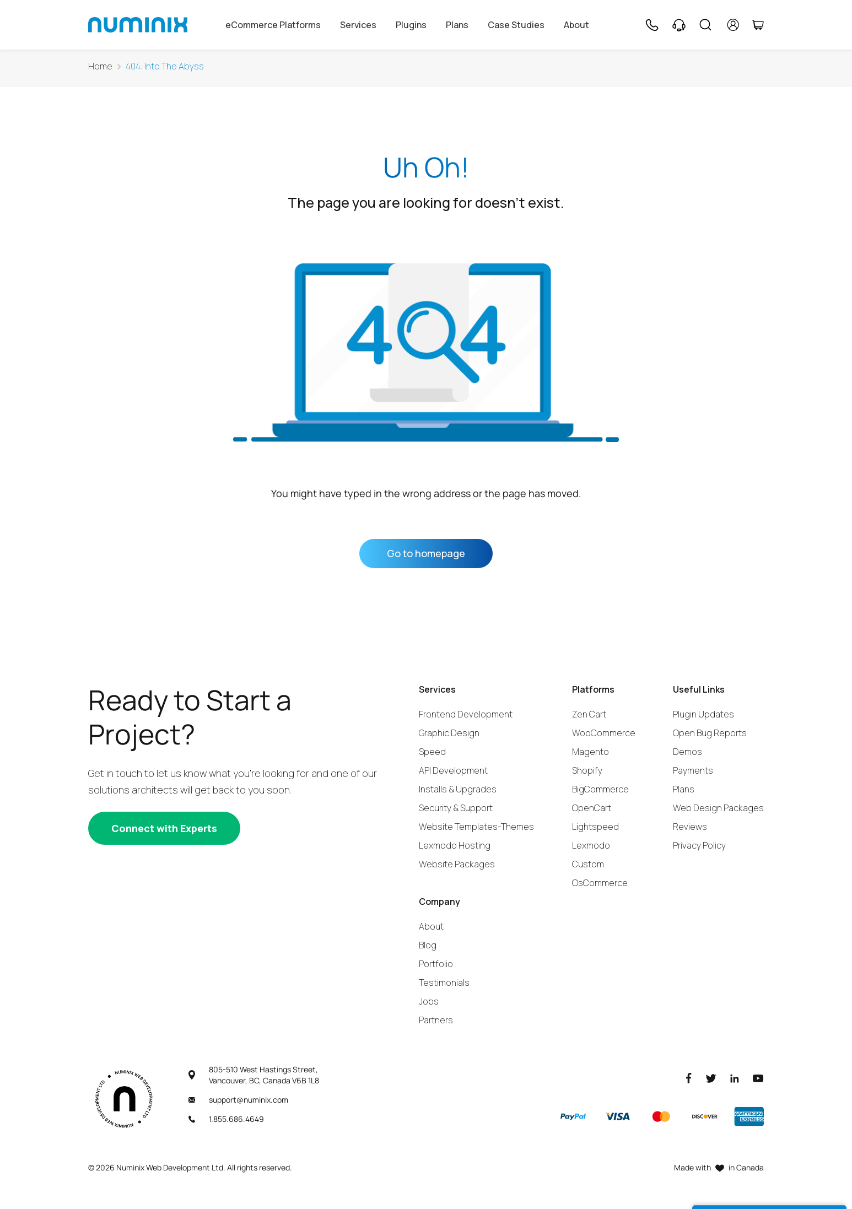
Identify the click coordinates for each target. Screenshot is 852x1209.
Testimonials (444, 982)
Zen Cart (589, 714)
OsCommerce (600, 883)
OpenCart (591, 808)
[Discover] (704, 1116)
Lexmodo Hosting (454, 845)
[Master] (661, 1116)
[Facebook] (689, 1077)
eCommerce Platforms (273, 25)
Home (100, 66)
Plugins (411, 25)
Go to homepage (426, 553)
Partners (436, 1020)
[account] (733, 25)
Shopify (587, 770)
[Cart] (758, 25)
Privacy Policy (699, 845)
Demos (687, 752)
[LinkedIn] (734, 1077)
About (576, 25)
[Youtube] (758, 1077)
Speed (432, 752)
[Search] (705, 24)
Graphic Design (449, 733)
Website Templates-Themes (476, 827)
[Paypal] (573, 1116)
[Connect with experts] (164, 828)
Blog (427, 945)
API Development (453, 770)
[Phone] (651, 24)
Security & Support (456, 808)
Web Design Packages (718, 808)
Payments (693, 770)
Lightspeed (595, 827)
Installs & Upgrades (458, 789)
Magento (590, 752)
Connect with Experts (164, 828)
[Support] (679, 24)
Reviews (690, 827)
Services (358, 25)
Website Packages (457, 864)
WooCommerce (603, 733)
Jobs (429, 1001)
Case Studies (516, 25)
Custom (588, 864)
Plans (457, 25)
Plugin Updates (703, 714)
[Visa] (617, 1116)
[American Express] (749, 1116)
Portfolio (436, 964)
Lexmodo (591, 845)
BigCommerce (600, 789)
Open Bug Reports (710, 733)
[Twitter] (710, 1077)
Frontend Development (466, 714)
